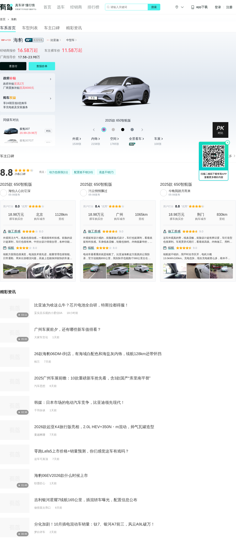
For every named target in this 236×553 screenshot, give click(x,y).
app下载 (199, 7)
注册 (229, 7)
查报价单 (41, 66)
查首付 (13, 66)
